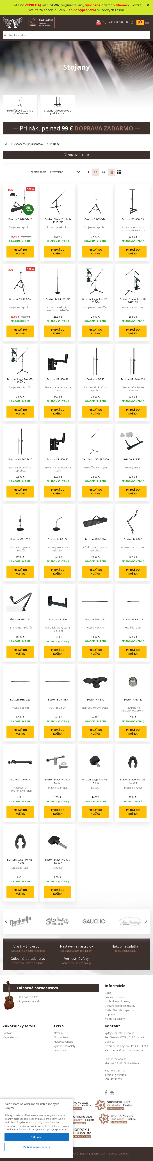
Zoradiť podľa (38, 172)
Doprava (110, 1014)
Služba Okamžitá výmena (119, 1010)
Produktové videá (115, 997)
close (148, 5)
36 (95, 172)
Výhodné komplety (64, 1046)
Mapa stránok (11, 1037)
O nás (108, 992)
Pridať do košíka (20, 251)
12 (87, 172)
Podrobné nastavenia (36, 1156)
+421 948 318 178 (27, 997)
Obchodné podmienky (117, 1001)
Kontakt (7, 1033)
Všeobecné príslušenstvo (28, 144)
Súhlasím (36, 1147)
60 (103, 172)
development (99, 1153)
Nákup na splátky (115, 1018)
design (84, 1153)
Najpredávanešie (63, 1041)
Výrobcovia (60, 1050)
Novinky (58, 1033)
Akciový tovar (61, 1037)
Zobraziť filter (76, 155)
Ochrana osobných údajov (120, 1005)
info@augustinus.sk (28, 1001)
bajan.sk (124, 1153)
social (113, 1153)
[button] (6, 921)
